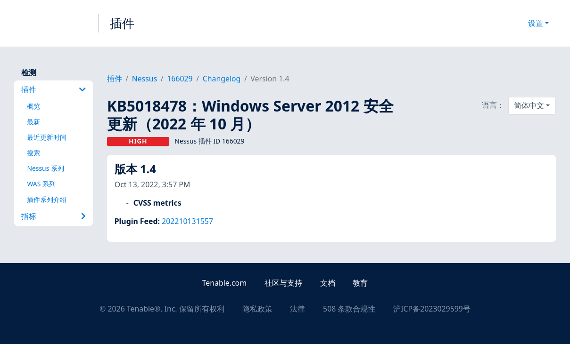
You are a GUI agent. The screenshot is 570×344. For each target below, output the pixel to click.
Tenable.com (224, 283)
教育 (360, 283)
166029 (179, 78)
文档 (327, 283)
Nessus (144, 78)
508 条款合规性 (349, 309)
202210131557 (187, 221)
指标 (53, 216)
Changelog (222, 78)
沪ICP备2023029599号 (432, 309)
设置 (535, 23)
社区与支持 (283, 283)
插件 (122, 23)
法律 (297, 309)
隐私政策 (257, 309)
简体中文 (529, 105)
